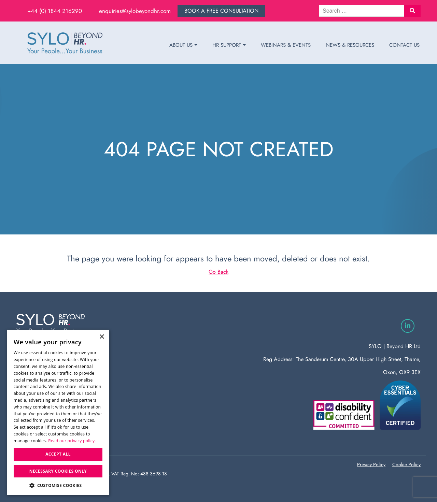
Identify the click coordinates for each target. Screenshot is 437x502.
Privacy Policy (371, 464)
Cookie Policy (406, 464)
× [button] (101, 337)
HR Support (229, 45)
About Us (183, 45)
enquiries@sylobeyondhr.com (135, 11)
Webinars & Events (286, 45)
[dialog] (58, 412)
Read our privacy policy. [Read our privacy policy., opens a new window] (72, 441)
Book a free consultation (221, 11)
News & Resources (350, 45)
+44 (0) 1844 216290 (54, 11)
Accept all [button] (58, 454)
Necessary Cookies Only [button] (58, 471)
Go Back (218, 272)
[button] (412, 11)
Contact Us (404, 45)
